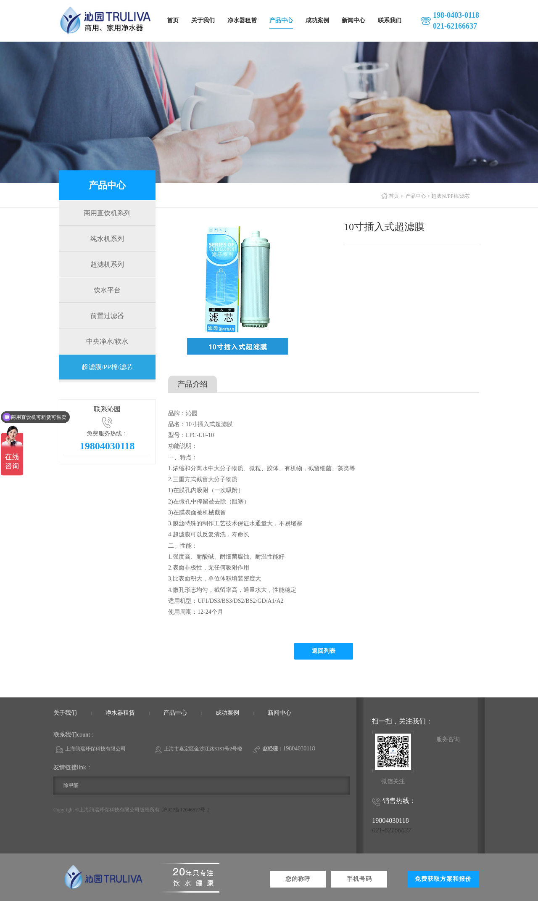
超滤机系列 (107, 264)
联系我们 (389, 20)
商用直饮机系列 (107, 213)
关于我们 (203, 20)
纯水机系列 (107, 238)
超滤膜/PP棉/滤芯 (107, 367)
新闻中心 (353, 20)
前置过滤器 (107, 315)
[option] (245, 287)
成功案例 (317, 20)
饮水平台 (107, 290)
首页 (173, 20)
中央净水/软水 (107, 341)
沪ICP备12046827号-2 (186, 810)
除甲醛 (71, 785)
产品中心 (281, 20)
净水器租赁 (242, 20)
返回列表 (323, 651)
